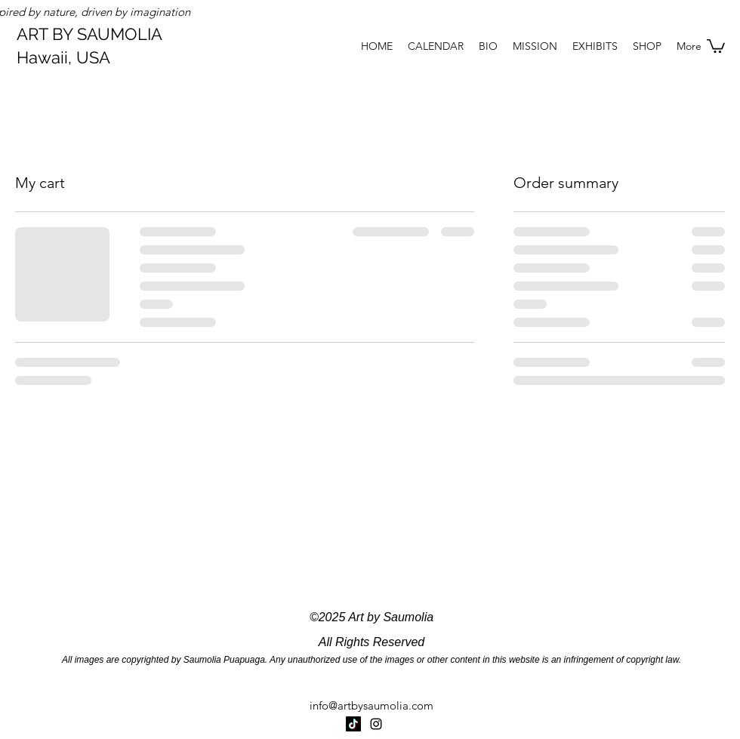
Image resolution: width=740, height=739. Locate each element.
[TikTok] (353, 723)
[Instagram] (376, 723)
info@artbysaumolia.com (371, 705)
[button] (716, 45)
